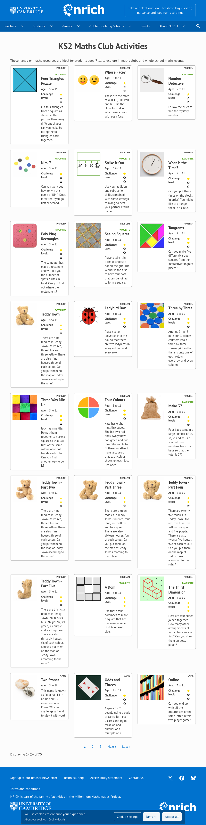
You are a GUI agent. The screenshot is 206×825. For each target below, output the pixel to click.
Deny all (151, 817)
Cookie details (57, 819)
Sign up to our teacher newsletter (33, 778)
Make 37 (175, 405)
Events (145, 26)
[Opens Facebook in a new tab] (181, 778)
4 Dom (110, 587)
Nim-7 (46, 162)
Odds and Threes (112, 682)
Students (39, 26)
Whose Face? (115, 72)
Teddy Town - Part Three (115, 485)
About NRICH (168, 26)
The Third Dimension (177, 590)
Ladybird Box (115, 307)
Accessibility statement (106, 778)
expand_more (22, 26)
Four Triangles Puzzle (52, 81)
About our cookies (35, 819)
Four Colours (115, 399)
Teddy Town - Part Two (51, 485)
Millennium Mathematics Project (97, 796)
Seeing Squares (117, 233)
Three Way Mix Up (53, 402)
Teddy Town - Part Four (178, 485)
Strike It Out (114, 162)
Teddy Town (50, 314)
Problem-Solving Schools (106, 26)
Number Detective (176, 81)
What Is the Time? (177, 165)
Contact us (136, 778)
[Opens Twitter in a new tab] (170, 778)
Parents (67, 26)
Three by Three (180, 307)
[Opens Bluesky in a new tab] (193, 778)
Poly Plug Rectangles (49, 236)
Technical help (74, 778)
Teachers (10, 26)
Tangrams (176, 227)
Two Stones (50, 679)
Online (173, 679)
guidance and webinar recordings (160, 12)
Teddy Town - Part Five (51, 583)
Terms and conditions (25, 789)
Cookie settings (127, 817)
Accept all (172, 817)
